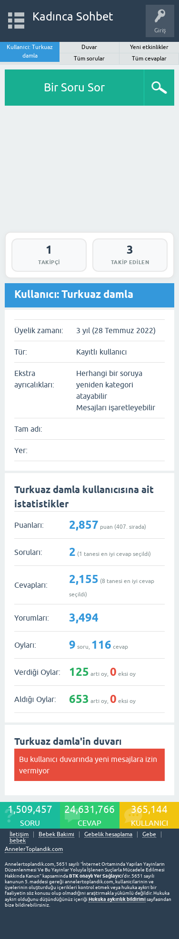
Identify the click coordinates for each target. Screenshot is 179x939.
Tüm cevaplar (149, 58)
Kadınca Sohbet (73, 16)
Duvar (89, 47)
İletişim (19, 834)
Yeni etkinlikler (149, 47)
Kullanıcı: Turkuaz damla (30, 51)
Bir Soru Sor (74, 87)
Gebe (149, 834)
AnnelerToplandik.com (34, 849)
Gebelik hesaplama (108, 834)
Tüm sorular (89, 58)
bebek (18, 841)
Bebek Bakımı (56, 834)
